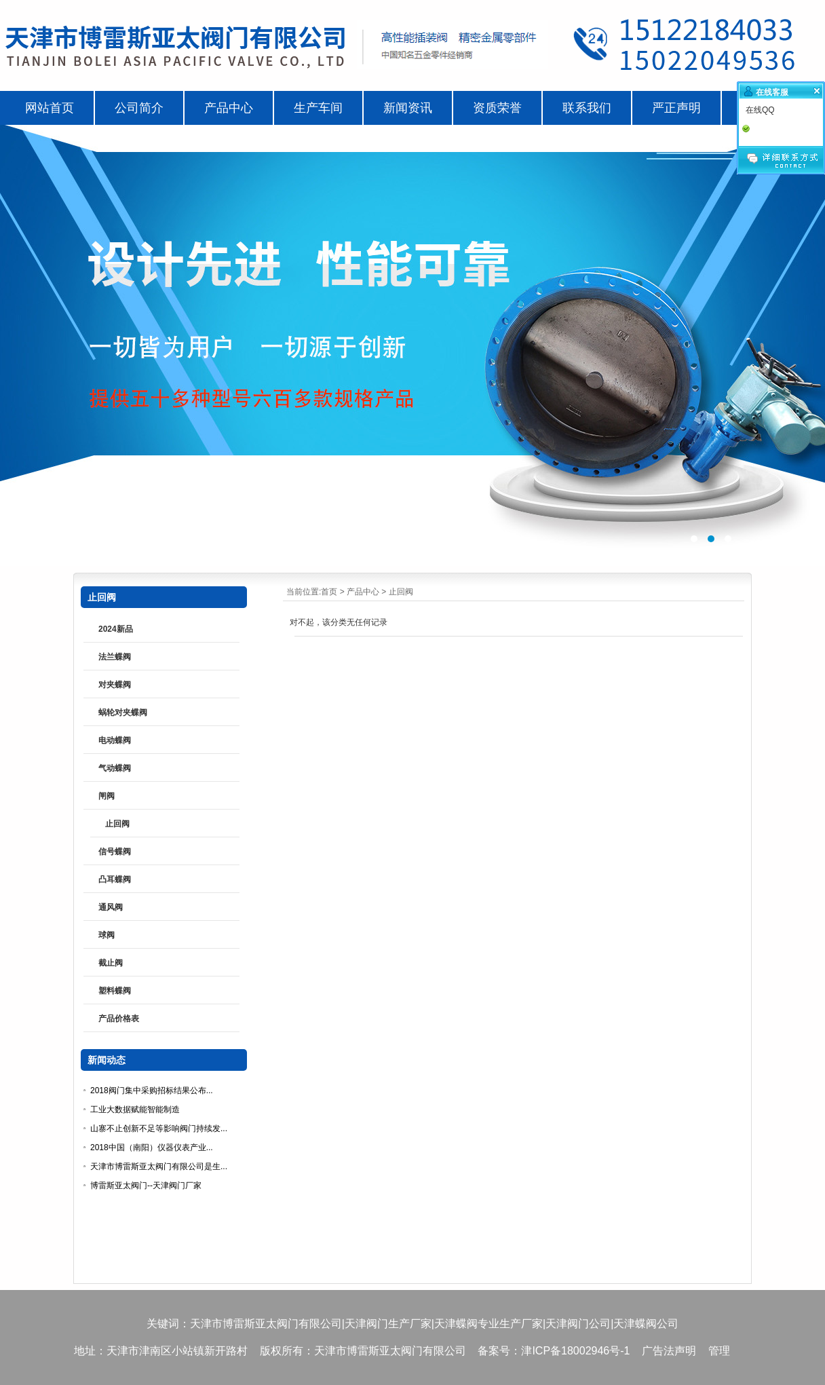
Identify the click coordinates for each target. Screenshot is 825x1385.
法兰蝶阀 (114, 657)
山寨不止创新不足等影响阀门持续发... (158, 1128)
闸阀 (106, 796)
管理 (719, 1350)
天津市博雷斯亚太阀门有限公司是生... (158, 1166)
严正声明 (676, 108)
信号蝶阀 (114, 851)
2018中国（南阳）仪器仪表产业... (151, 1147)
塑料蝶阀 (114, 990)
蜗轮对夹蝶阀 (122, 712)
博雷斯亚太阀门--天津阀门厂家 (146, 1185)
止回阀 (401, 591)
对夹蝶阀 (114, 684)
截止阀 (110, 963)
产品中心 (363, 591)
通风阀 (110, 907)
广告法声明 (669, 1350)
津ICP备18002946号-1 (575, 1350)
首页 (329, 591)
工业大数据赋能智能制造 (135, 1109)
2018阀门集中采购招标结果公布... (151, 1090)
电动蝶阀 (114, 740)
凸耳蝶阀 (114, 879)
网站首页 (49, 108)
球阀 (106, 935)
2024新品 (115, 629)
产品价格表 (118, 1018)
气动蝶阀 (114, 768)
